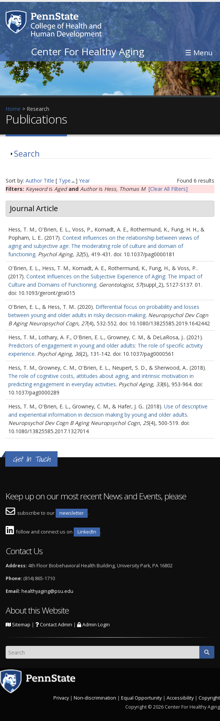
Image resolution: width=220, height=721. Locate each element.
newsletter (71, 513)
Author (34, 180)
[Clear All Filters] (168, 188)
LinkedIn (86, 532)
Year (84, 180)
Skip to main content (25, 4)
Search (26, 153)
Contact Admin (53, 624)
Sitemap (18, 624)
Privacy (61, 698)
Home (13, 108)
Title (49, 180)
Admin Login (93, 624)
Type (65, 180)
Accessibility (180, 698)
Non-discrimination (95, 698)
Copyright (209, 698)
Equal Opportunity (141, 698)
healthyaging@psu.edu (47, 591)
